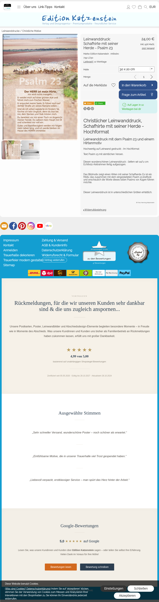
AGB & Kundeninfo (54, 245)
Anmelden (128, 7)
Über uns (29, 7)
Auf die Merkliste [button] (95, 85)
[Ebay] (49, 226)
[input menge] (143, 77)
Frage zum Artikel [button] (134, 94)
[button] (19, 7)
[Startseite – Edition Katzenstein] (7, 4)
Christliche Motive (31, 31)
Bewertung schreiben (97, 567)
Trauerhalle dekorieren (19, 255)
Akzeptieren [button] (127, 595)
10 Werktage (95, 61)
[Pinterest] (22, 226)
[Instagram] (31, 226)
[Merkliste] (134, 7)
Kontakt (59, 7)
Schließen (141, 588)
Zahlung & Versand (55, 240)
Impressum (11, 240)
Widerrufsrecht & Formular (60, 255)
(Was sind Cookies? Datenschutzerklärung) (28, 588)
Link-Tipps (45, 7)
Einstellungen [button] (113, 588)
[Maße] (136, 69)
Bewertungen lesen (60, 567)
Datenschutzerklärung (57, 250)
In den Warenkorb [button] (134, 85)
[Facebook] (13, 226)
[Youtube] (40, 226)
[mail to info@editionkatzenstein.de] (4, 226)
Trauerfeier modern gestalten (21, 260)
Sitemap (9, 265)
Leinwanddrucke (11, 31)
